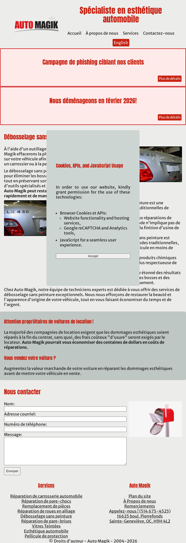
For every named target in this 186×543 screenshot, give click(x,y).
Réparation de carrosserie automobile (46, 496)
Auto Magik (139, 485)
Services (131, 33)
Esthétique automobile (46, 531)
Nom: (9, 403)
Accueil (74, 33)
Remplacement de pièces (46, 506)
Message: (13, 434)
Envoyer (12, 471)
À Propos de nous (139, 501)
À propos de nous (102, 33)
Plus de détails (170, 79)
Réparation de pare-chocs (46, 501)
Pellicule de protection (46, 536)
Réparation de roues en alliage (46, 511)
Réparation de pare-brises (46, 521)
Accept (93, 256)
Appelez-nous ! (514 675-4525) (140, 511)
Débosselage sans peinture (46, 516)
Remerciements (139, 506)
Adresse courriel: (20, 414)
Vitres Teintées (46, 526)
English (121, 42)
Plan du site (140, 496)
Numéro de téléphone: (25, 424)
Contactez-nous (159, 33)
